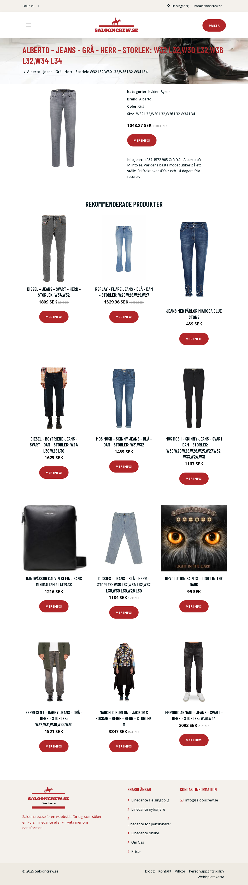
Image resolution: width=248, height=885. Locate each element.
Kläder (153, 91)
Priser (214, 25)
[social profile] (38, 6)
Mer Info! (142, 140)
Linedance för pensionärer (149, 824)
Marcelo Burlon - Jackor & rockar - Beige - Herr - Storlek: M (124, 718)
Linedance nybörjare (148, 809)
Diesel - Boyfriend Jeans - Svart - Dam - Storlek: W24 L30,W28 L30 (54, 444)
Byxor (165, 91)
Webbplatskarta (211, 876)
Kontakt (164, 871)
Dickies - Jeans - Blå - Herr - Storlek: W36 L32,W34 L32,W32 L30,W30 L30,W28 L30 (124, 584)
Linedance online (145, 833)
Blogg (150, 871)
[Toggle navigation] (28, 25)
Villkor (180, 871)
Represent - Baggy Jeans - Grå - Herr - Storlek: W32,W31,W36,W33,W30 (54, 718)
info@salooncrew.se (208, 6)
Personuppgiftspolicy (206, 871)
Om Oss (137, 842)
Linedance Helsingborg (150, 800)
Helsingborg (180, 6)
